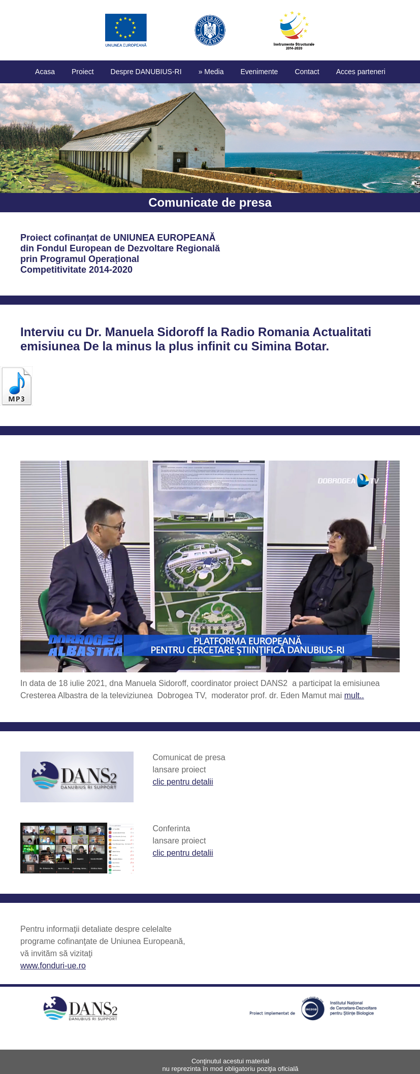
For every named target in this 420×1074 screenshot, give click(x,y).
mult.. (354, 695)
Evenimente (259, 72)
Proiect (83, 72)
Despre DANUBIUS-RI (146, 72)
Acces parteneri (360, 72)
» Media (211, 72)
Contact (307, 72)
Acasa (45, 72)
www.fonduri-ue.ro (53, 965)
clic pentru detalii (182, 781)
